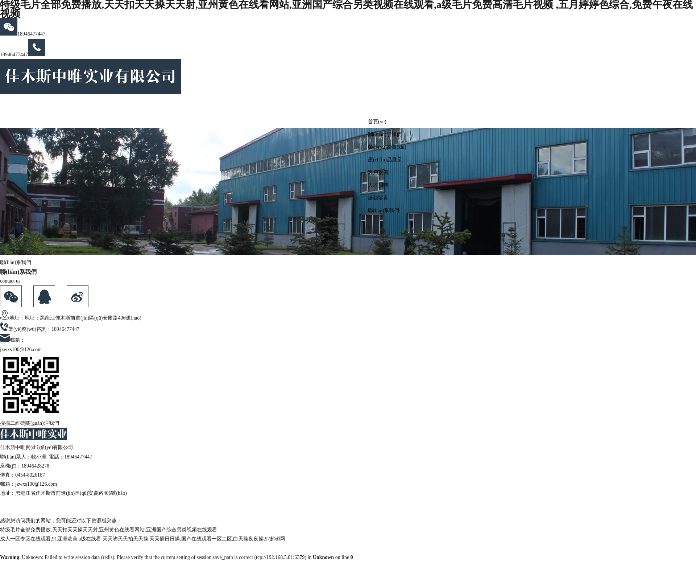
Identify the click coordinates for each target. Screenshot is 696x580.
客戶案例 (378, 172)
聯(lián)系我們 (383, 210)
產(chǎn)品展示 (385, 160)
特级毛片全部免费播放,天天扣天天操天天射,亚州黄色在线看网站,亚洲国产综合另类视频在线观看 (108, 529)
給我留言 (378, 198)
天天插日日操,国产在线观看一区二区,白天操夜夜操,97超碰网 (217, 539)
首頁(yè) (377, 121)
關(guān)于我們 (385, 134)
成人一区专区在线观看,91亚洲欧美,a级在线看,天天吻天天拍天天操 (74, 539)
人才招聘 (378, 185)
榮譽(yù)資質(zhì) (387, 147)
